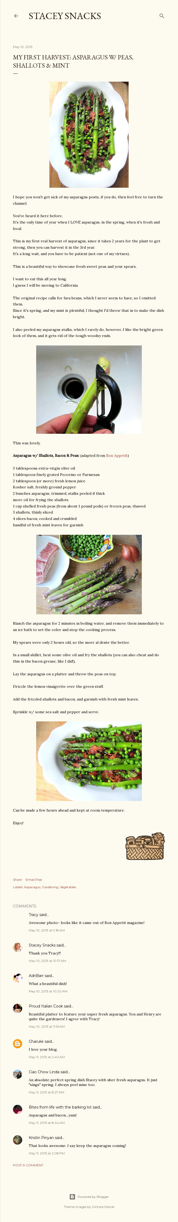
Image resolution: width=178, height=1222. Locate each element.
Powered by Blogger (89, 1197)
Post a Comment (28, 1165)
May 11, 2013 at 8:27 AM (46, 1092)
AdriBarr (36, 975)
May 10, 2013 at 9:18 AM (47, 930)
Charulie (36, 1041)
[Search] (162, 15)
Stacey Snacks (65, 16)
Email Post (34, 880)
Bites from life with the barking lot (60, 1107)
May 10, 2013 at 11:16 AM (47, 1026)
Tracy (33, 914)
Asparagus (32, 887)
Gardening (50, 887)
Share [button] (17, 880)
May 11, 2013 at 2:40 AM (47, 1057)
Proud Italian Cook (46, 1006)
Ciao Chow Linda (44, 1072)
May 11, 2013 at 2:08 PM (47, 1153)
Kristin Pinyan (41, 1137)
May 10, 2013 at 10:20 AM (48, 991)
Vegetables (68, 887)
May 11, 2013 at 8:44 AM (47, 1123)
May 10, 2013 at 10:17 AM (47, 961)
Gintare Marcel (103, 1207)
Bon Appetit (117, 455)
